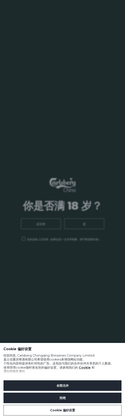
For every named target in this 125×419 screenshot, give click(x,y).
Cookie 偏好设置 (62, 410)
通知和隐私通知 (14, 371)
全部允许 (62, 386)
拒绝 (63, 398)
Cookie (85, 368)
